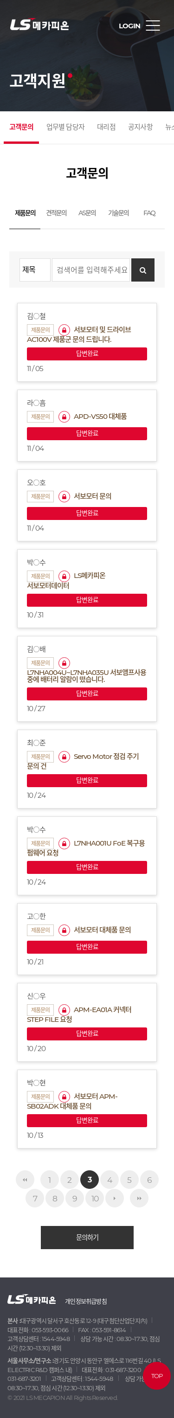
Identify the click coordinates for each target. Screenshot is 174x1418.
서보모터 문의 (84, 496)
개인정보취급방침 (86, 1301)
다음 (114, 1198)
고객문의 (21, 126)
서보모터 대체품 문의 (94, 929)
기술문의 (118, 213)
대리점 (106, 126)
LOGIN (129, 25)
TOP (156, 1376)
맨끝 (139, 1198)
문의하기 (87, 1237)
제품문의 (25, 213)
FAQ (149, 213)
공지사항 (140, 126)
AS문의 (87, 213)
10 (94, 1198)
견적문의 (56, 213)
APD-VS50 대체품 (92, 416)
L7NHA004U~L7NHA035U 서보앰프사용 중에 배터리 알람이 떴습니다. (86, 671)
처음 (25, 1179)
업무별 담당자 (65, 126)
